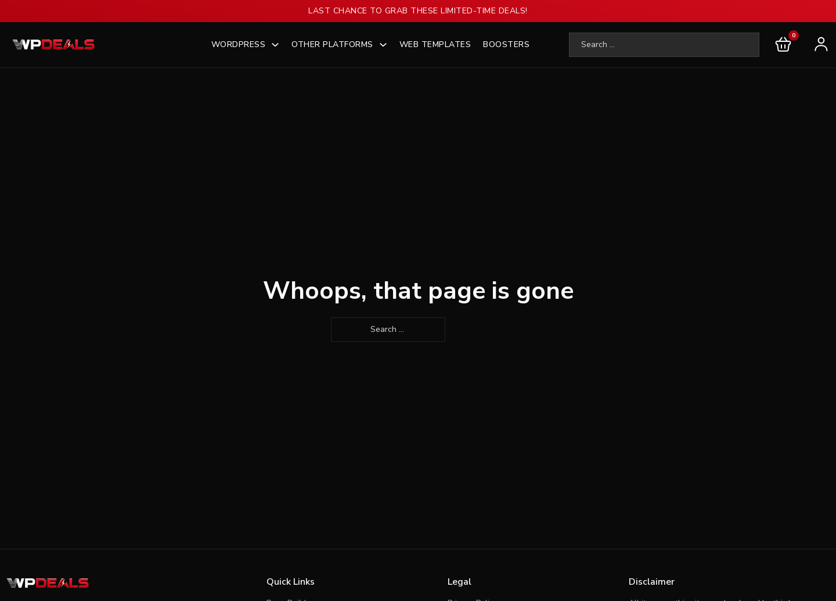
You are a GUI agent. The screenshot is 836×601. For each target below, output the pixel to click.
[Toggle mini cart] (783, 44)
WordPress (238, 44)
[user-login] (818, 45)
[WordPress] (275, 45)
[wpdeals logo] (55, 44)
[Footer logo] (49, 583)
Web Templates (435, 44)
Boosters (506, 44)
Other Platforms (332, 44)
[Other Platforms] (383, 45)
